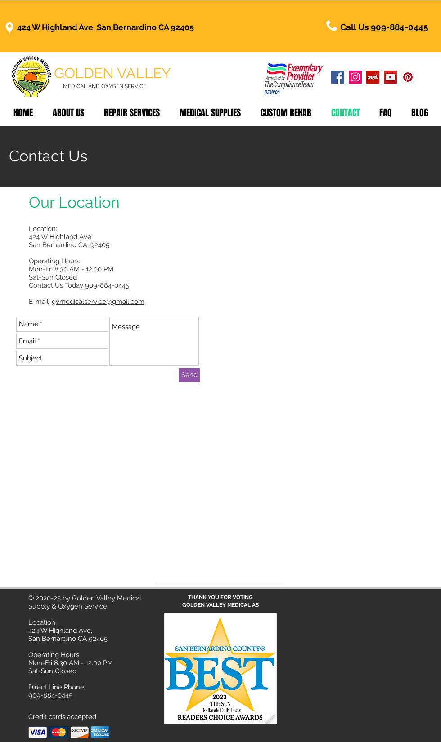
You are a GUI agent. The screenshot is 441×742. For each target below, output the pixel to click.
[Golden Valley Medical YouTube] (390, 77)
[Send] (189, 375)
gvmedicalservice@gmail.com (98, 302)
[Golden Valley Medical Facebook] (337, 77)
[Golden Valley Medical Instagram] (355, 77)
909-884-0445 (399, 27)
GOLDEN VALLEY (112, 73)
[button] (286, 113)
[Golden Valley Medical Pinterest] (407, 77)
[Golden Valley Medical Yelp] (372, 77)
